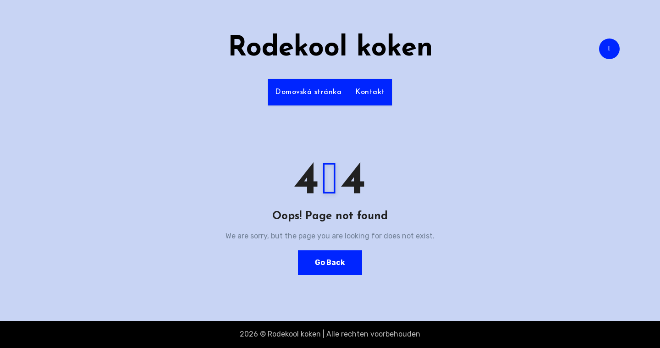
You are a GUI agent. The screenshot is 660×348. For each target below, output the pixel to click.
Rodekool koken (330, 48)
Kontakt (370, 92)
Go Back (330, 262)
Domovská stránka (308, 92)
